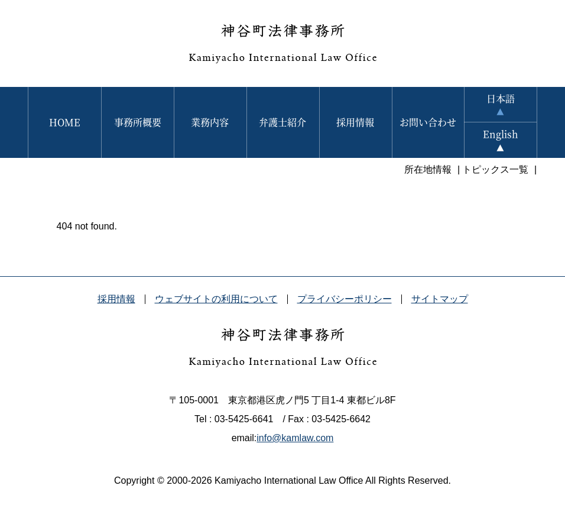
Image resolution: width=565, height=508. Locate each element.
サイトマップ (439, 299)
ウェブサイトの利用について (216, 299)
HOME (64, 122)
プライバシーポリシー (344, 299)
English (500, 134)
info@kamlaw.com (294, 438)
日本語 (500, 98)
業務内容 (210, 122)
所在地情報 (428, 169)
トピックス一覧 (495, 169)
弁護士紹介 (282, 122)
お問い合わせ (428, 122)
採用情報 (355, 122)
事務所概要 (137, 122)
